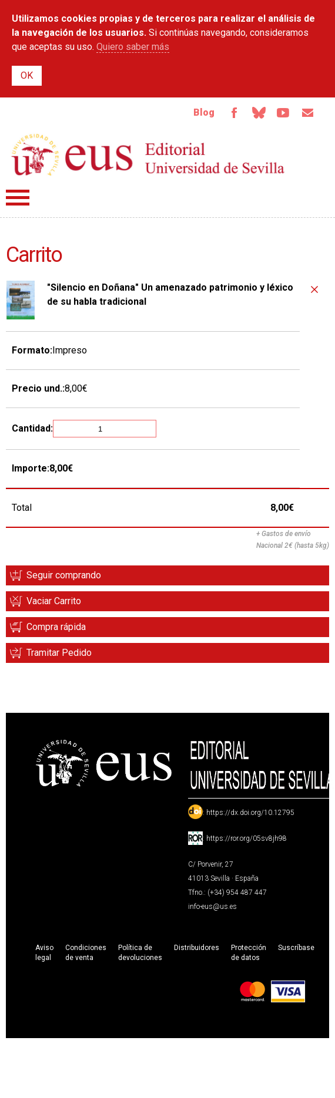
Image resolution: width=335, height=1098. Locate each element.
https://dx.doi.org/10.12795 (250, 813)
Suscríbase (296, 948)
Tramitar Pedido (59, 652)
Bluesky (258, 112)
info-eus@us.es (212, 906)
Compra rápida (56, 626)
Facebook (234, 112)
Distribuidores (196, 948)
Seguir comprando (63, 575)
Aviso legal (44, 953)
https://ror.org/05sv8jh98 (246, 838)
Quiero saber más (132, 46)
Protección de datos (248, 953)
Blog (204, 112)
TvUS (283, 112)
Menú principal (17, 198)
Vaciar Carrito (53, 601)
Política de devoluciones (140, 953)
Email (308, 112)
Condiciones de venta (85, 953)
